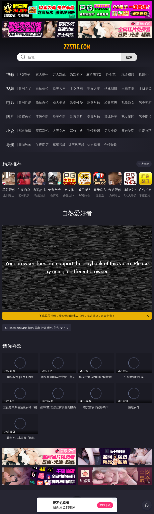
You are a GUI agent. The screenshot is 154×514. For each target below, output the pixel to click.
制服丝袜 (93, 102)
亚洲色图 (42, 116)
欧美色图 (59, 116)
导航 (10, 144)
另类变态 (145, 102)
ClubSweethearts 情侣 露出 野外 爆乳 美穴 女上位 (36, 328)
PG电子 (24, 74)
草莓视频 (59, 144)
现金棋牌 (128, 74)
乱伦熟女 (128, 102)
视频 (10, 88)
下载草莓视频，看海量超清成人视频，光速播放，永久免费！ (94, 315)
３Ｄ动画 (76, 88)
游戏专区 (76, 74)
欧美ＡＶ (59, 88)
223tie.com (76, 47)
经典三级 (110, 102)
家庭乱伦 (42, 130)
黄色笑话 (128, 130)
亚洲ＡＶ (24, 88)
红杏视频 (93, 144)
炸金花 (111, 74)
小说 (10, 130)
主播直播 (128, 88)
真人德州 (42, 74)
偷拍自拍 (42, 102)
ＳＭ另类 (145, 88)
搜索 (129, 57)
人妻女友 (59, 130)
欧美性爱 (76, 102)
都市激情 (24, 130)
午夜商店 (42, 144)
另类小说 (110, 130)
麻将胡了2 (93, 74)
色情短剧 (110, 144)
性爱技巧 (145, 130)
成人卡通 (59, 102)
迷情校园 (93, 130)
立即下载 (105, 505)
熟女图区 (128, 116)
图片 (10, 116)
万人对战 (59, 74)
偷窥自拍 (24, 116)
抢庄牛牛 (145, 74)
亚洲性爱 (24, 102)
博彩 (10, 74)
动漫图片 (76, 116)
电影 (10, 102)
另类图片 (145, 116)
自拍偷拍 (42, 88)
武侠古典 (76, 130)
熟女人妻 (93, 88)
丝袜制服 (110, 88)
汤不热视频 (76, 144)
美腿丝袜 (93, 116)
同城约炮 (24, 144)
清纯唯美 (110, 116)
